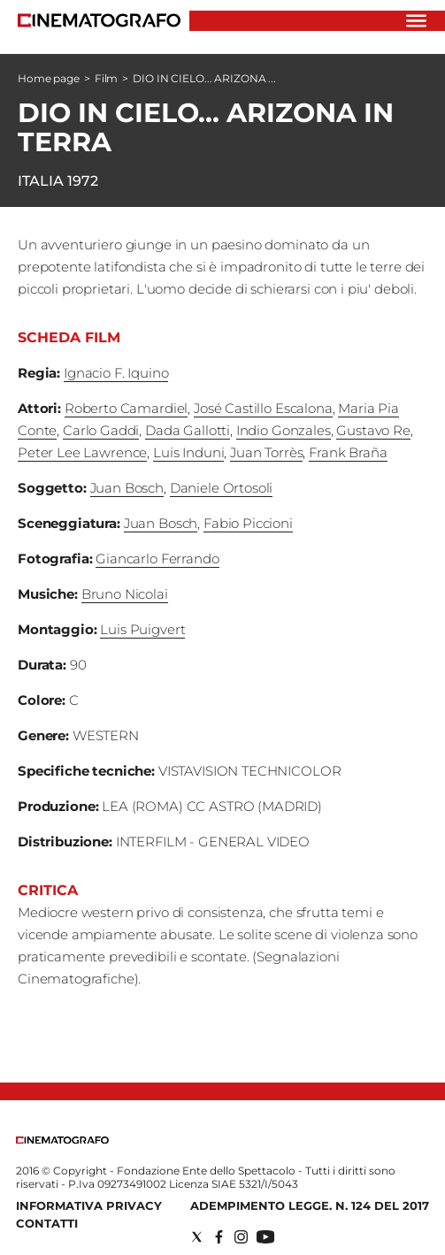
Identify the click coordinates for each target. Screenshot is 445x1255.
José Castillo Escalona (263, 408)
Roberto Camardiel (126, 408)
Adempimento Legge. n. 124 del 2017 (309, 1205)
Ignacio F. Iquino (116, 372)
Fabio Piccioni (248, 523)
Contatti (47, 1223)
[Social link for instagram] (241, 1237)
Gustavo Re (373, 430)
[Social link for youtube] (265, 1237)
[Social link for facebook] (219, 1237)
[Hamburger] (416, 21)
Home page (49, 78)
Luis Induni (188, 452)
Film (107, 78)
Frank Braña (348, 452)
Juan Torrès (266, 452)
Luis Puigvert (142, 629)
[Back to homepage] (62, 1139)
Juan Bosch (127, 487)
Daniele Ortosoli (221, 487)
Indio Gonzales (283, 430)
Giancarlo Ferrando (157, 558)
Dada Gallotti (187, 430)
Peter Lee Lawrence (82, 452)
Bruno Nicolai (124, 593)
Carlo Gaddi (101, 430)
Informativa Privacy (89, 1205)
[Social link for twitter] (196, 1237)
